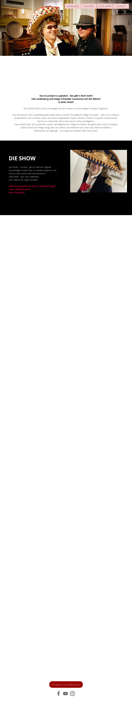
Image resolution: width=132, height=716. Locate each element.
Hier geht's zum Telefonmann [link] (66, 684)
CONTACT (121, 6)
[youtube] (65, 693)
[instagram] (72, 693)
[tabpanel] (66, 113)
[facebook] (58, 693)
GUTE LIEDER (105, 6)
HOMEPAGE (72, 6)
